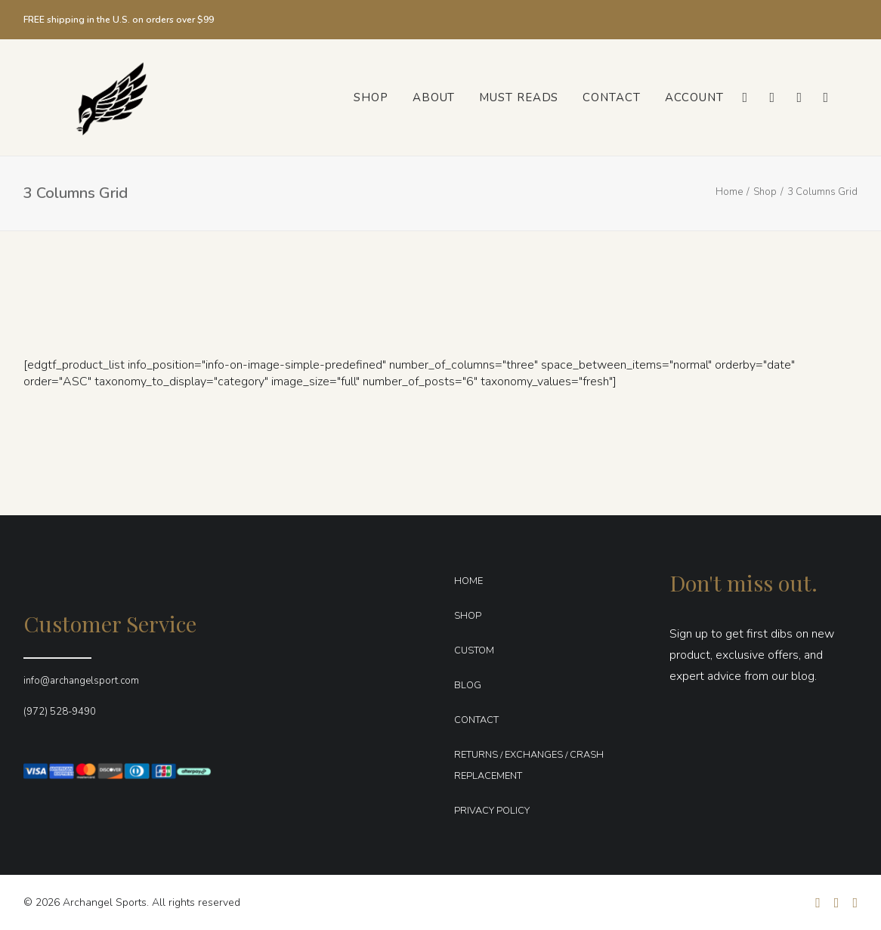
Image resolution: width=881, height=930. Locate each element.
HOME (468, 581)
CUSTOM (474, 650)
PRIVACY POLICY (492, 810)
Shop (371, 97)
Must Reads (518, 97)
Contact (611, 97)
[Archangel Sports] (93, 97)
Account (694, 97)
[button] (744, 97)
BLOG (467, 685)
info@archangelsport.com (81, 680)
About (434, 97)
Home (729, 192)
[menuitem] (371, 97)
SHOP (467, 616)
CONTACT (476, 720)
